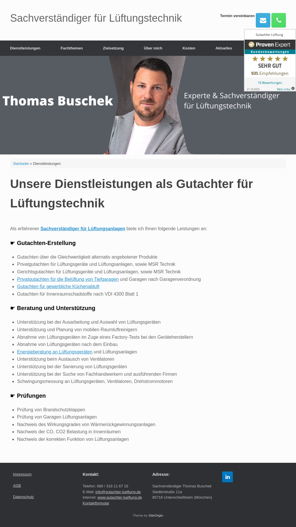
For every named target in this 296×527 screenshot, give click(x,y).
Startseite (21, 163)
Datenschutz (23, 497)
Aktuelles (223, 48)
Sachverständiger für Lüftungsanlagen (82, 228)
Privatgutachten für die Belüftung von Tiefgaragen (68, 279)
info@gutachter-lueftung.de (118, 492)
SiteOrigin (156, 515)
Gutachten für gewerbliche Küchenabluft (58, 286)
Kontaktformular (96, 503)
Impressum (22, 474)
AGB (17, 485)
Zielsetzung (113, 48)
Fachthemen (72, 48)
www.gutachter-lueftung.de (119, 497)
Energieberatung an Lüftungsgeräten (54, 351)
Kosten (188, 48)
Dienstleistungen (25, 48)
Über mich (153, 48)
